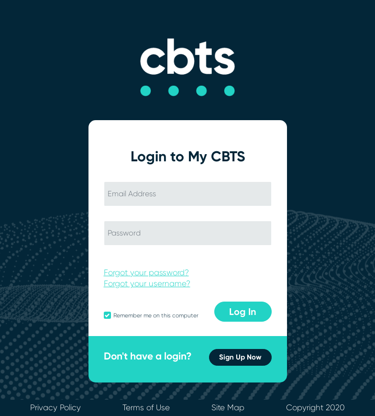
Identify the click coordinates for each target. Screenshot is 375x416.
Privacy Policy (55, 407)
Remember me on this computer (156, 315)
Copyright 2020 (315, 407)
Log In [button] (242, 311)
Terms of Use (146, 407)
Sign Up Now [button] (240, 357)
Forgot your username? (147, 283)
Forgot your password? (146, 272)
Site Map (227, 407)
